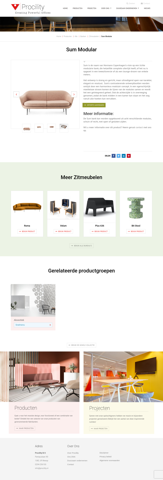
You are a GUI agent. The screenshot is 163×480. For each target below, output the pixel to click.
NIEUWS (147, 8)
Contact (145, 3)
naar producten (24, 428)
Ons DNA (71, 457)
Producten (68, 36)
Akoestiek (19, 320)
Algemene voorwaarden (110, 460)
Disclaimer (104, 453)
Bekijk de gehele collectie (82, 345)
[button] (16, 94)
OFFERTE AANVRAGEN (94, 105)
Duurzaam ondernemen (127, 8)
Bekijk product (27, 231)
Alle (76, 36)
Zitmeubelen (94, 36)
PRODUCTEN (77, 8)
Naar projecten (99, 428)
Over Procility (73, 453)
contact (139, 127)
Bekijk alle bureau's (81, 246)
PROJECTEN (91, 8)
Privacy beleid (105, 456)
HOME (65, 8)
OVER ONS (105, 8)
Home (58, 36)
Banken (83, 36)
